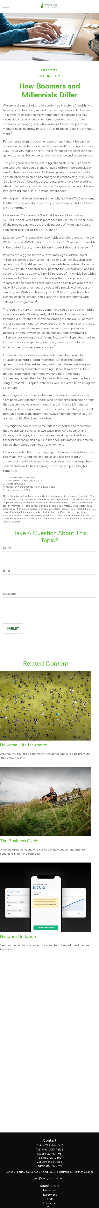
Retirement (50, 1190)
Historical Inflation (18, 936)
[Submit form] (13, 628)
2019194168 (56, 1149)
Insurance (49, 1203)
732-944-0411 (54, 1145)
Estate (49, 1199)
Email (6, 570)
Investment (50, 1194)
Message (9, 593)
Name (7, 547)
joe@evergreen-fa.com (49, 1178)
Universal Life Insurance (23, 744)
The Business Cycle (19, 840)
